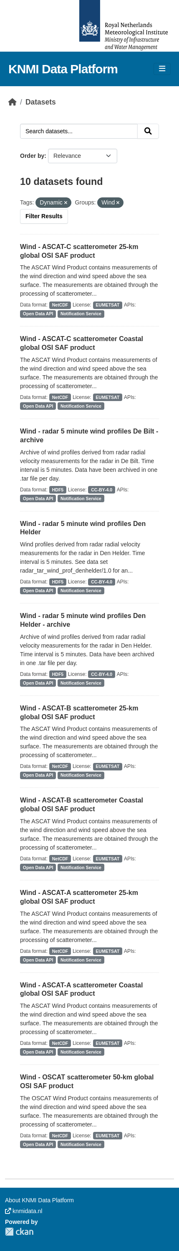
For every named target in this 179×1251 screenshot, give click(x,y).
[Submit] (148, 131)
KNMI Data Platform (63, 69)
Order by (32, 155)
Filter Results (44, 216)
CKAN (19, 1231)
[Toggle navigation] (162, 69)
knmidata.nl (23, 1211)
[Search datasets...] (79, 131)
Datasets (40, 102)
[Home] (12, 102)
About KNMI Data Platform (39, 1200)
